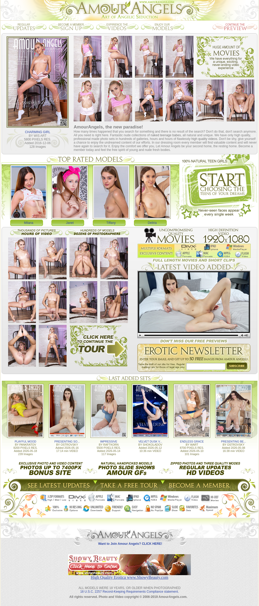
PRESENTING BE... (233, 441)
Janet (70, 223)
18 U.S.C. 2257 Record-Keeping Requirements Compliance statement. (129, 591)
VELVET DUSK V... (150, 441)
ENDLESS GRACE (192, 441)
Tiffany (111, 223)
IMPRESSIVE (108, 441)
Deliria (152, 223)
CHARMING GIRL (37, 132)
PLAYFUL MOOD (25, 441)
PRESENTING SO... (67, 441)
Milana (28, 223)
